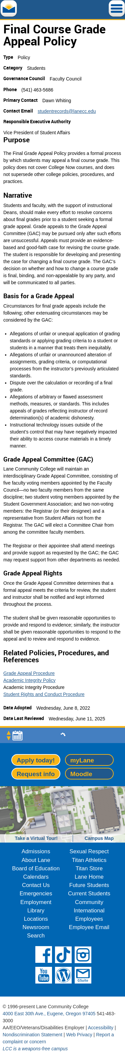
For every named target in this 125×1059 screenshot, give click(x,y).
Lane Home (89, 877)
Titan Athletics (89, 860)
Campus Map (99, 838)
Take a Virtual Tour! (36, 838)
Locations (36, 919)
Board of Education (36, 868)
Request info (36, 773)
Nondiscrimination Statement (32, 1034)
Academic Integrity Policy (29, 680)
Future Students (89, 885)
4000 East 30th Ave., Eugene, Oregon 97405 (49, 1013)
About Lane (36, 860)
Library (35, 910)
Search (36, 935)
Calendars (36, 877)
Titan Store (89, 868)
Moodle (81, 773)
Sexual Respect (89, 851)
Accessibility (100, 1027)
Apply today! (36, 760)
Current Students (89, 893)
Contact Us (36, 885)
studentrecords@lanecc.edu (67, 111)
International (89, 910)
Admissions (36, 851)
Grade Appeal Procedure (29, 673)
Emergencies (36, 893)
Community (89, 902)
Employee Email (89, 927)
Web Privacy (79, 1034)
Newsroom (36, 927)
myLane (82, 760)
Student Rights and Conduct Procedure (44, 694)
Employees (89, 919)
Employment (35, 902)
